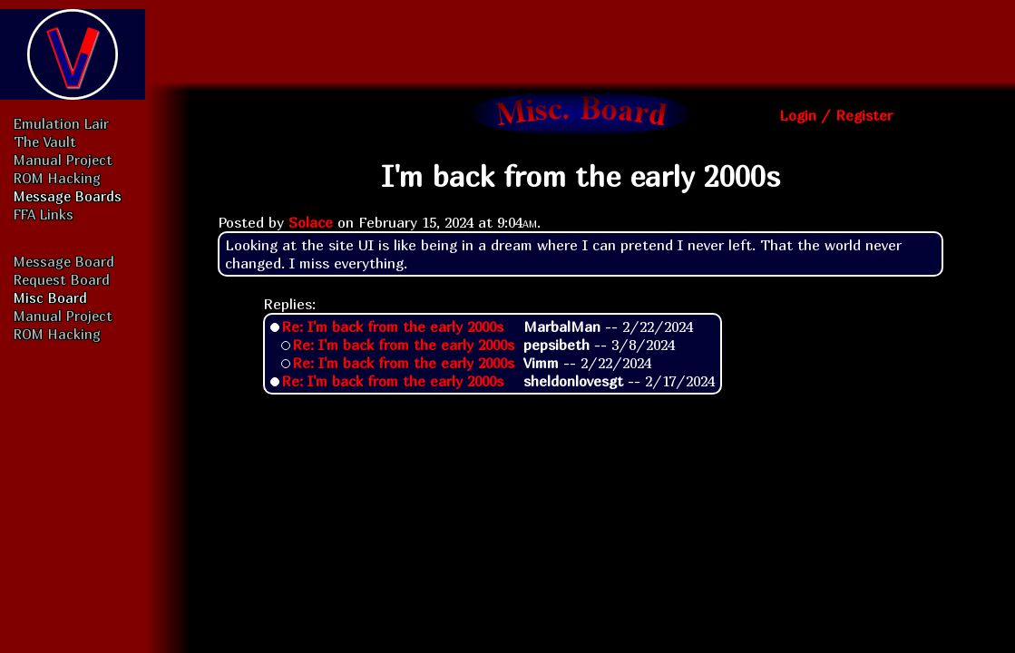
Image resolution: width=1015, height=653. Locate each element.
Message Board (64, 261)
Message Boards (68, 196)
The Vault (45, 141)
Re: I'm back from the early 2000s (392, 326)
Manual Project (63, 159)
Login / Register (836, 115)
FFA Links (43, 214)
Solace (310, 222)
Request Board (62, 279)
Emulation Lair (61, 123)
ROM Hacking (57, 178)
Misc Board (50, 297)
